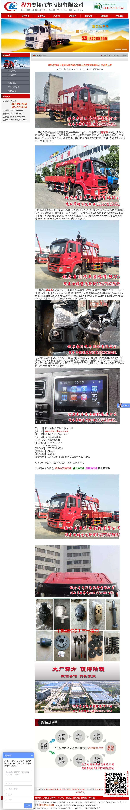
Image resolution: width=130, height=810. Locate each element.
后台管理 (79, 808)
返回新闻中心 (98, 69)
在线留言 (104, 16)
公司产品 (10, 71)
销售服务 (72, 16)
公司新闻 (10, 75)
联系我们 (120, 16)
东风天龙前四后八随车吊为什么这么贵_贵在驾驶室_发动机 (64, 789)
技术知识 (10, 91)
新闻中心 (53, 798)
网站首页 (38, 798)
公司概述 (46, 798)
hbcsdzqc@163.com (18, 120)
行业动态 (10, 83)
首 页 (10, 16)
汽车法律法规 (12, 87)
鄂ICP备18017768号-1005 (116, 802)
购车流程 (88, 16)
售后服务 (69, 798)
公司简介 (25, 16)
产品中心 (57, 16)
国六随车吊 (104, 468)
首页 (110, 56)
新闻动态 (41, 16)
